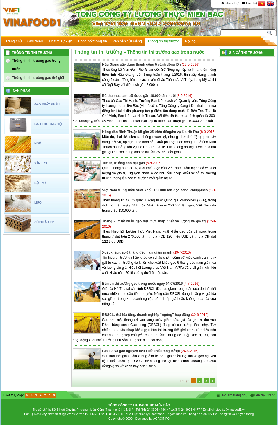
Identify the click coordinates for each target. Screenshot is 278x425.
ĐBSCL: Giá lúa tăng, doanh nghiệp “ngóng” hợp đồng (146, 315)
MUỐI (38, 202)
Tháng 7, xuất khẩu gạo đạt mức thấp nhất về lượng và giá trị (154, 221)
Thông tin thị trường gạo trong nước (36, 65)
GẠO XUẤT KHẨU (47, 104)
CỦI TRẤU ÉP (44, 222)
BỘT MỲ (40, 183)
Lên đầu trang (264, 395)
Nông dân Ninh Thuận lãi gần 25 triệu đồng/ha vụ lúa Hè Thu (151, 132)
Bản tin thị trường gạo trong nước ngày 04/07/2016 (143, 284)
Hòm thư (232, 3)
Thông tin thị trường (98, 52)
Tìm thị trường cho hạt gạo (124, 163)
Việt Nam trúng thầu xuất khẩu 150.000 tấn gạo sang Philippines (155, 190)
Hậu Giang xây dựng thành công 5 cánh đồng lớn (142, 64)
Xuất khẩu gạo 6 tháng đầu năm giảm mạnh (137, 252)
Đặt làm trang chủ (233, 395)
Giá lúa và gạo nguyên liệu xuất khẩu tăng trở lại (141, 351)
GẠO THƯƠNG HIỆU (48, 124)
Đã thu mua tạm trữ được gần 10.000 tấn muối (139, 96)
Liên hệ (251, 3)
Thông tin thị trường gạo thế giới (38, 78)
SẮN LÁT (40, 163)
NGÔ (37, 143)
